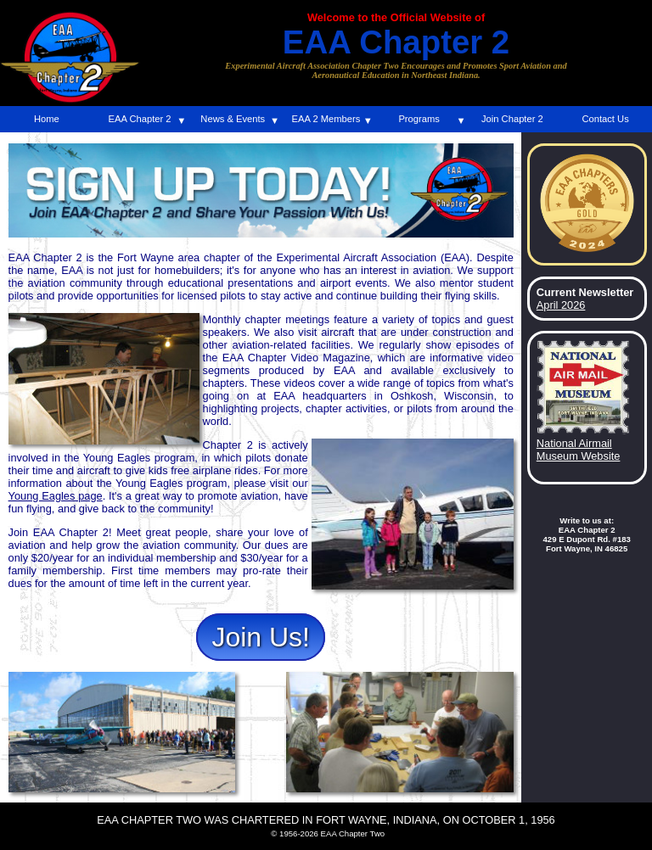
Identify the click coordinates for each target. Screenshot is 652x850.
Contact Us (605, 119)
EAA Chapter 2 (140, 119)
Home (46, 119)
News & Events (232, 119)
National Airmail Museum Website (579, 449)
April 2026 (561, 305)
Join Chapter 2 (512, 119)
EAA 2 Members (326, 119)
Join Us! (260, 637)
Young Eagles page (55, 495)
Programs (419, 119)
